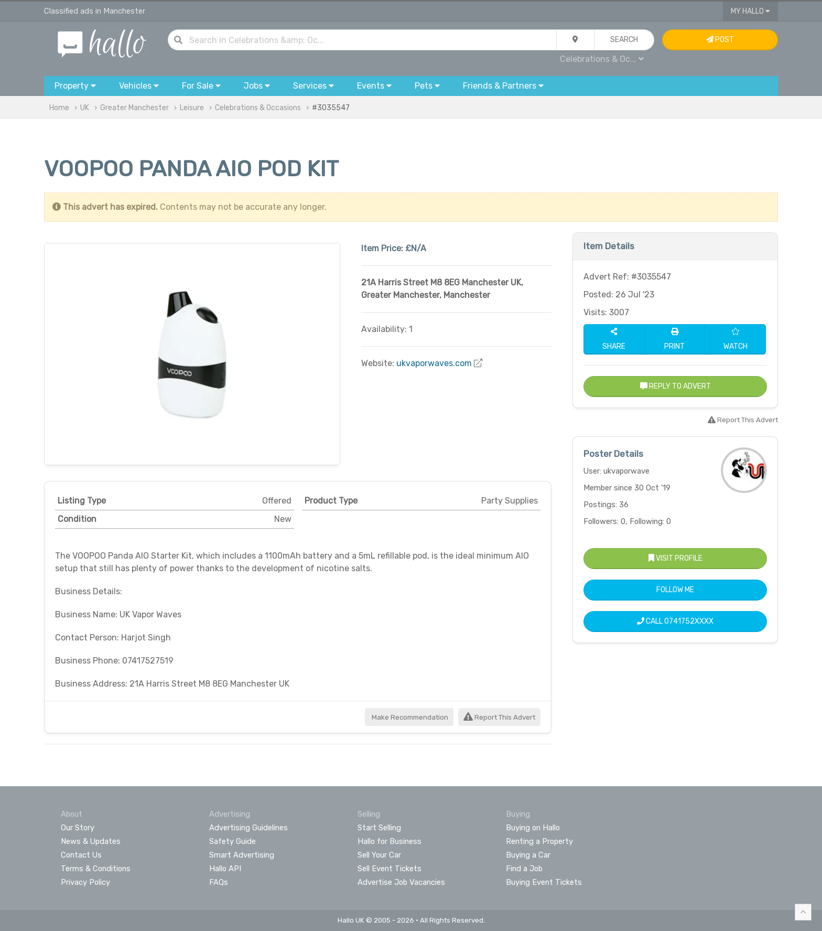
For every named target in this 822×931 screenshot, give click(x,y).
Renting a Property (539, 841)
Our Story (77, 827)
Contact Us (81, 855)
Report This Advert (499, 717)
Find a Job (524, 868)
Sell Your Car (379, 855)
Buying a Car (528, 855)
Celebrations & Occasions (258, 107)
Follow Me (675, 589)
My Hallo (750, 11)
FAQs (218, 882)
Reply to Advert (675, 386)
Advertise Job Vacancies (401, 882)
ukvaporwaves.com (434, 363)
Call (675, 621)
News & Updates (91, 841)
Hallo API (225, 868)
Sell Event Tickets (389, 868)
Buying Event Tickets (544, 882)
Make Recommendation (409, 717)
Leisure (192, 107)
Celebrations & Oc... (602, 59)
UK (84, 107)
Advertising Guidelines (248, 827)
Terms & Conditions (96, 868)
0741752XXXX (688, 621)
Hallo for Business (389, 841)
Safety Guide (232, 841)
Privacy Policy (85, 882)
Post (720, 39)
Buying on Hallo (533, 827)
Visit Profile (675, 558)
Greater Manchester (134, 107)
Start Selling (379, 827)
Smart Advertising (241, 855)
